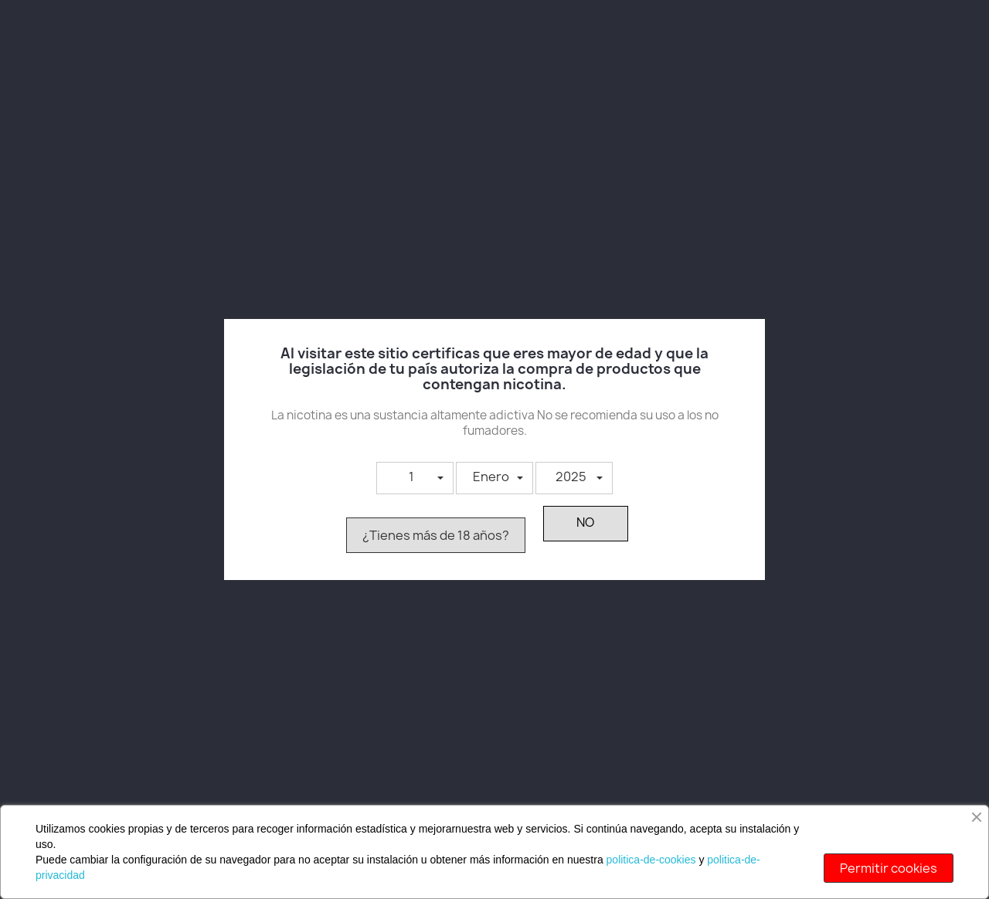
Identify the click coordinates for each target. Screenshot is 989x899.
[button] (415, 478)
